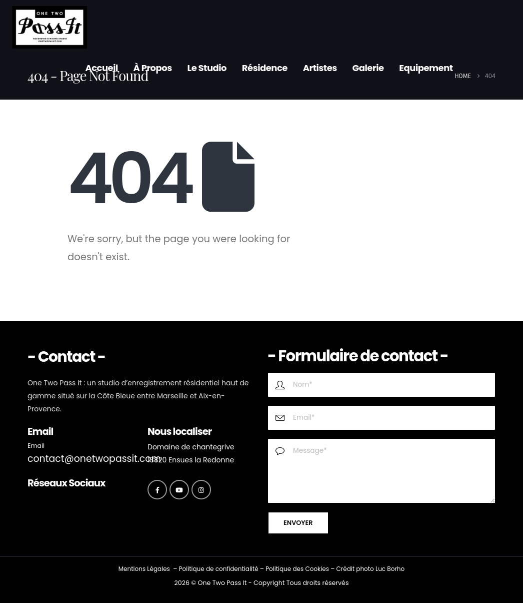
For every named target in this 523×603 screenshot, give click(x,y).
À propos (153, 68)
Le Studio (207, 68)
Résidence (265, 68)
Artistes (320, 68)
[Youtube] (179, 489)
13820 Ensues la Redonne (191, 460)
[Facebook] (157, 489)
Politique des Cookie (296, 568)
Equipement (425, 68)
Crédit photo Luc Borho (370, 568)
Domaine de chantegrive (191, 447)
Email (36, 445)
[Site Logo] (49, 27)
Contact (103, 106)
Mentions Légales (144, 568)
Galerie (368, 68)
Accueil (101, 68)
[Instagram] (201, 489)
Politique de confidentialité (218, 568)
